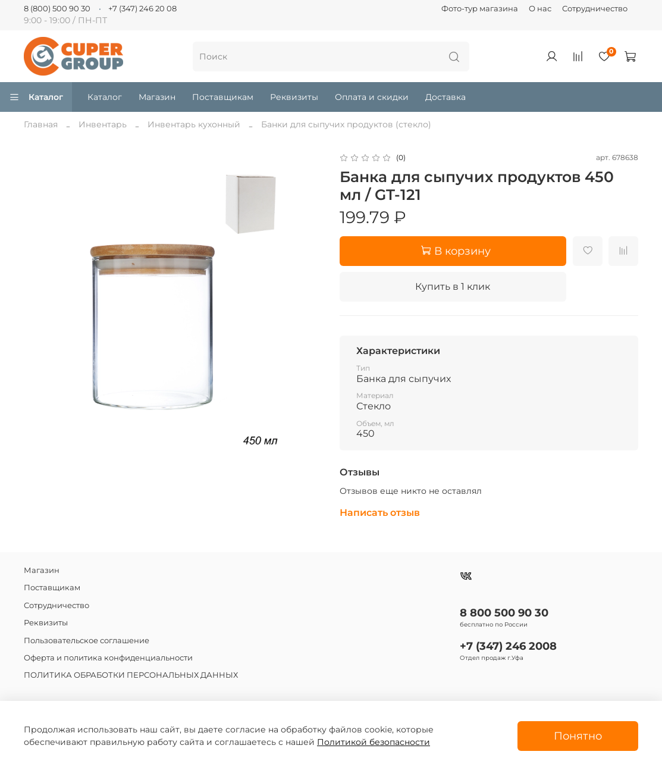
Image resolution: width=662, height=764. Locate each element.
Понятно (578, 735)
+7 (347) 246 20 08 (142, 8)
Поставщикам (222, 97)
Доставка (445, 97)
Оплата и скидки (372, 97)
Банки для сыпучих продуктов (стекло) (346, 124)
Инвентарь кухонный (194, 124)
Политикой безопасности (373, 742)
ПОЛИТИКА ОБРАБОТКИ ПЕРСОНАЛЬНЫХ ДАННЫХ (131, 675)
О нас (540, 8)
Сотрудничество (595, 8)
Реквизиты (294, 97)
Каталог (36, 97)
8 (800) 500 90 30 (57, 8)
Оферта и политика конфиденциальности (108, 657)
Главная (41, 124)
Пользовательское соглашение (86, 640)
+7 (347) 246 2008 (508, 646)
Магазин (157, 97)
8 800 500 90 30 (504, 612)
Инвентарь (103, 124)
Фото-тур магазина (479, 8)
